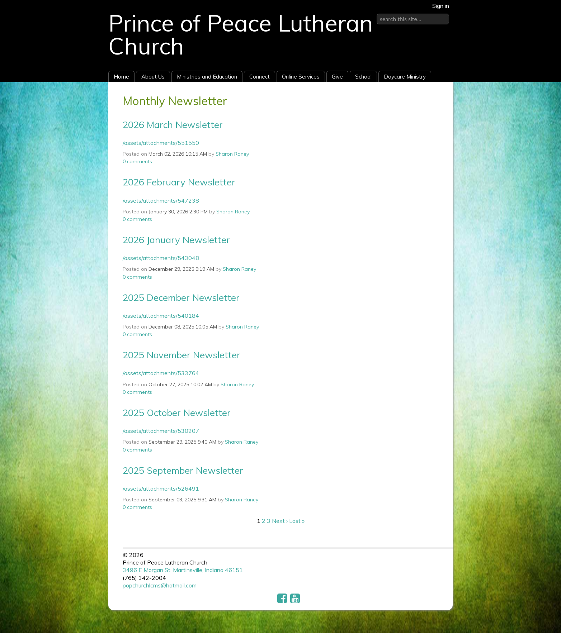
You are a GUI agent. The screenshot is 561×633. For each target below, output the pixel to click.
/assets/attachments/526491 (161, 488)
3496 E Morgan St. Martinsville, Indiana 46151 (183, 569)
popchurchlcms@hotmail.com (160, 585)
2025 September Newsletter (183, 470)
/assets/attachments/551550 (161, 142)
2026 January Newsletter (176, 239)
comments (137, 161)
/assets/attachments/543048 (161, 257)
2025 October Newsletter (177, 412)
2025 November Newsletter (181, 354)
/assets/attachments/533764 (161, 373)
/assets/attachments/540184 (161, 315)
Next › (280, 520)
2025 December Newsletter (181, 297)
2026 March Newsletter (173, 124)
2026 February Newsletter (179, 182)
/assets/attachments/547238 (161, 200)
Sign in (440, 5)
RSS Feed (433, 99)
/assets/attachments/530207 (161, 430)
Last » (297, 520)
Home (121, 76)
